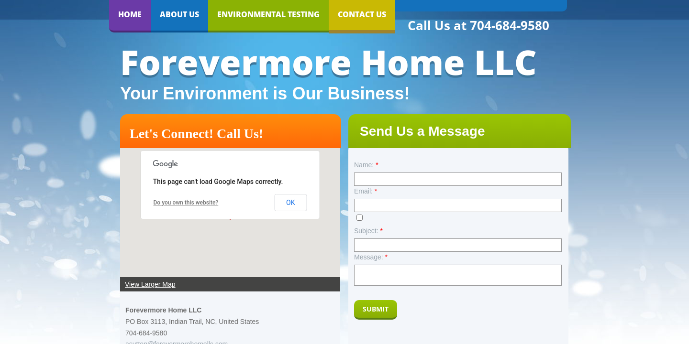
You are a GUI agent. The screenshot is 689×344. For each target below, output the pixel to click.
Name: (366, 165)
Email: (365, 191)
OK (290, 202)
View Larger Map (150, 284)
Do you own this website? (186, 202)
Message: (371, 257)
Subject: (368, 231)
